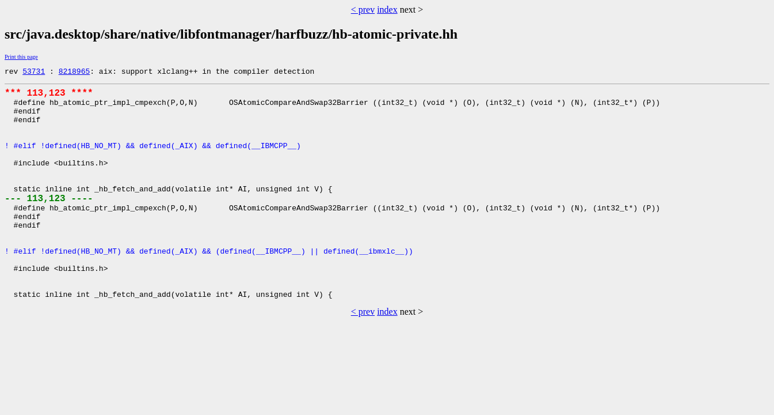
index (387, 9)
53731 (33, 72)
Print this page (21, 57)
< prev (363, 9)
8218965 (74, 72)
